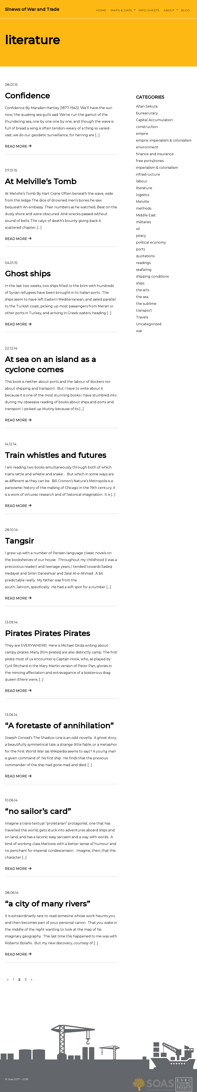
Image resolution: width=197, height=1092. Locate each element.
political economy (151, 242)
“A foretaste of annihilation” (59, 725)
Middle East (146, 215)
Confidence (27, 95)
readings (143, 263)
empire (142, 134)
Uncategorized (149, 324)
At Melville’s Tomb (41, 181)
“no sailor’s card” (38, 811)
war (139, 331)
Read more (16, 146)
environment (147, 147)
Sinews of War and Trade (32, 9)
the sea (142, 297)
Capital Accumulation (154, 120)
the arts (142, 290)
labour (141, 181)
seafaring (144, 270)
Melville (142, 202)
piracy (141, 236)
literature (144, 188)
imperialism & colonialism (157, 168)
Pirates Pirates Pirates (47, 633)
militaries (143, 222)
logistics (142, 195)
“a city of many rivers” (47, 903)
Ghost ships (28, 273)
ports (140, 249)
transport (144, 310)
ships (140, 283)
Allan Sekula (146, 106)
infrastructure (148, 174)
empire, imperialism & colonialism (163, 140)
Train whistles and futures (55, 455)
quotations (145, 256)
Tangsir (19, 540)
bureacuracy (147, 113)
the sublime (146, 304)
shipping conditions (152, 276)
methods (143, 208)
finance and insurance (155, 154)
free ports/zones (150, 161)
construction (147, 127)
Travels (142, 317)
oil (138, 229)
